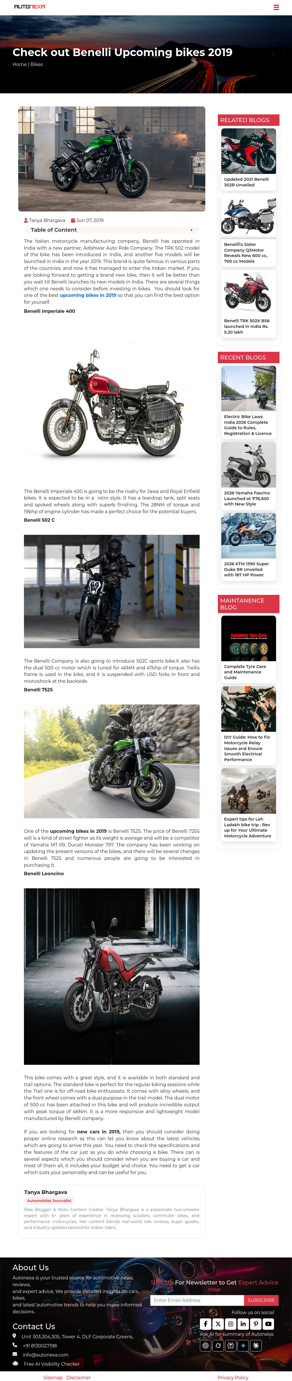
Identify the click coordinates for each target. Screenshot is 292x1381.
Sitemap (54, 1377)
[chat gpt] (205, 1345)
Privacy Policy (233, 1377)
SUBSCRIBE (261, 1300)
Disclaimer (78, 1377)
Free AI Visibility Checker (52, 1364)
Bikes (37, 64)
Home (20, 64)
